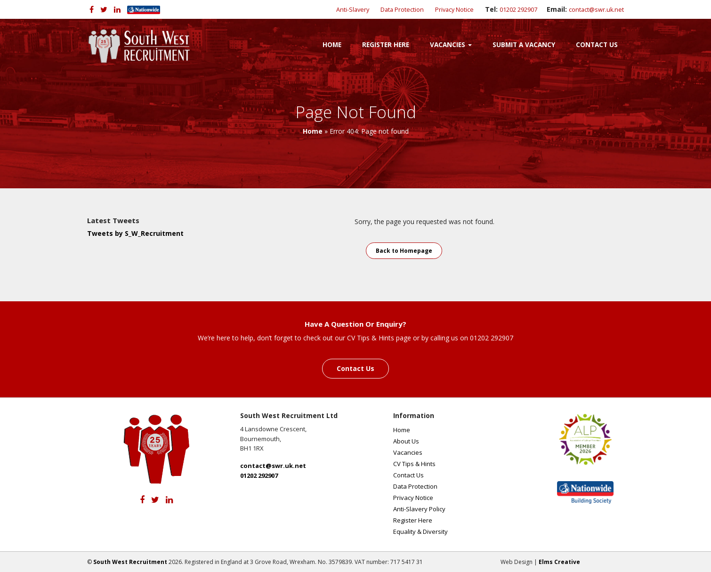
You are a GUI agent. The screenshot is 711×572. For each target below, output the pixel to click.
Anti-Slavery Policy (419, 509)
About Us (406, 441)
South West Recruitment (130, 562)
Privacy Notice (454, 10)
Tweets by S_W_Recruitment (135, 233)
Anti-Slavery (352, 10)
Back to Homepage (404, 251)
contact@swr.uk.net (596, 10)
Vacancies (451, 44)
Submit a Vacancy (524, 44)
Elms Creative (559, 562)
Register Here (385, 44)
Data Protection (402, 10)
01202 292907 (518, 10)
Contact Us (597, 44)
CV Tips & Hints (414, 463)
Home (332, 44)
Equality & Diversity (420, 531)
